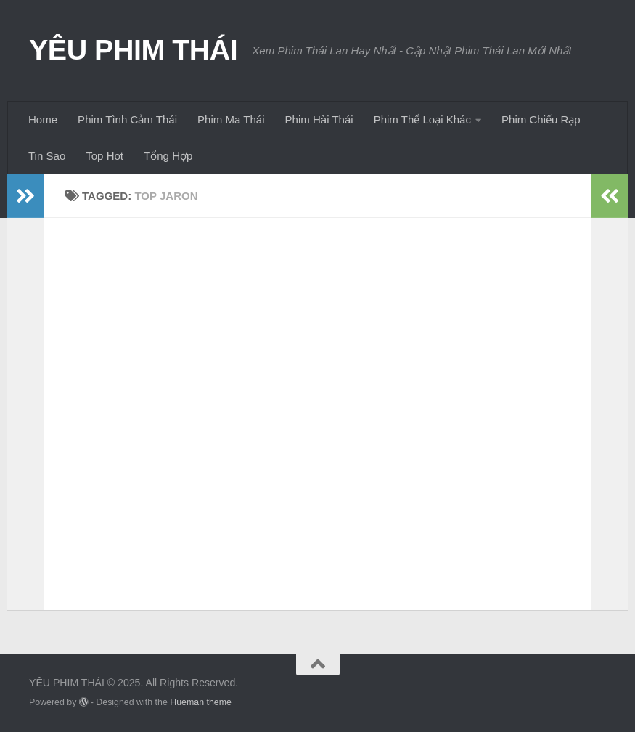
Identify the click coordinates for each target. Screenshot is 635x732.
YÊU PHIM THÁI (133, 49)
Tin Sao (46, 156)
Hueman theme (201, 702)
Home (42, 119)
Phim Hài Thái (319, 119)
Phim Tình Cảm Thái (127, 119)
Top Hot (104, 156)
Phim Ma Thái (230, 119)
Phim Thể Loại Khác (422, 119)
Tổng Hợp (168, 156)
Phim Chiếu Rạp (541, 119)
